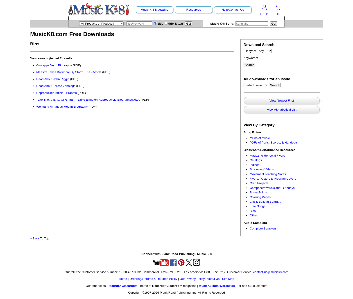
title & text (174, 23)
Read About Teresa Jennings (56, 86)
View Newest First (281, 100)
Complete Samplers (263, 228)
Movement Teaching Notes (268, 174)
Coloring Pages (260, 197)
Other (253, 215)
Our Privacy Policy (192, 278)
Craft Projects (259, 183)
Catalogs (256, 160)
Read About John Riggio (52, 79)
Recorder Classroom (122, 285)
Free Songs (257, 206)
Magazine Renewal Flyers (267, 155)
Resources (193, 9)
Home (123, 278)
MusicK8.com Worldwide (217, 285)
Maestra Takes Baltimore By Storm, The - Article (68, 72)
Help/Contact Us (233, 9)
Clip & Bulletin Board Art (266, 201)
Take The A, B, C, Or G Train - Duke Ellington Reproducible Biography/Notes (88, 99)
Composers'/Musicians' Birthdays (272, 188)
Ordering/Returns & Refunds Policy (153, 278)
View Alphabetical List (281, 109)
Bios (253, 211)
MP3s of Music (260, 138)
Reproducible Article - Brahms (56, 93)
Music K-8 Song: (239, 23)
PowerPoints (258, 192)
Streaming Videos (262, 169)
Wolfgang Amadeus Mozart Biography (62, 106)
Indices (254, 165)
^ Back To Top (39, 238)
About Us (213, 278)
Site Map (228, 278)
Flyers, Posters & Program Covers (273, 178)
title (158, 23)
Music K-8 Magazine (154, 9)
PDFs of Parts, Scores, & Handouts (274, 142)
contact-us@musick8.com (270, 272)
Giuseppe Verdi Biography (54, 65)
